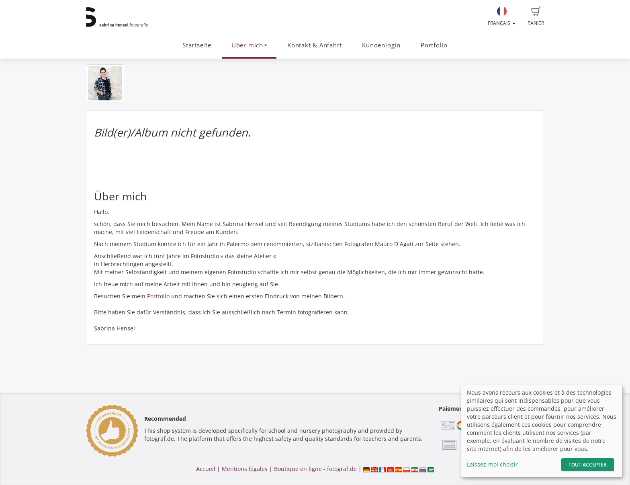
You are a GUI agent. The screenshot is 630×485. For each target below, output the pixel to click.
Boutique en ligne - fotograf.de (315, 469)
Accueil (205, 469)
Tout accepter (588, 464)
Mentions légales (245, 469)
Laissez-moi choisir (492, 464)
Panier (536, 16)
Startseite (196, 45)
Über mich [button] (249, 45)
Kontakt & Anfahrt (314, 45)
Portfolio (434, 45)
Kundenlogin (381, 45)
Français (501, 16)
